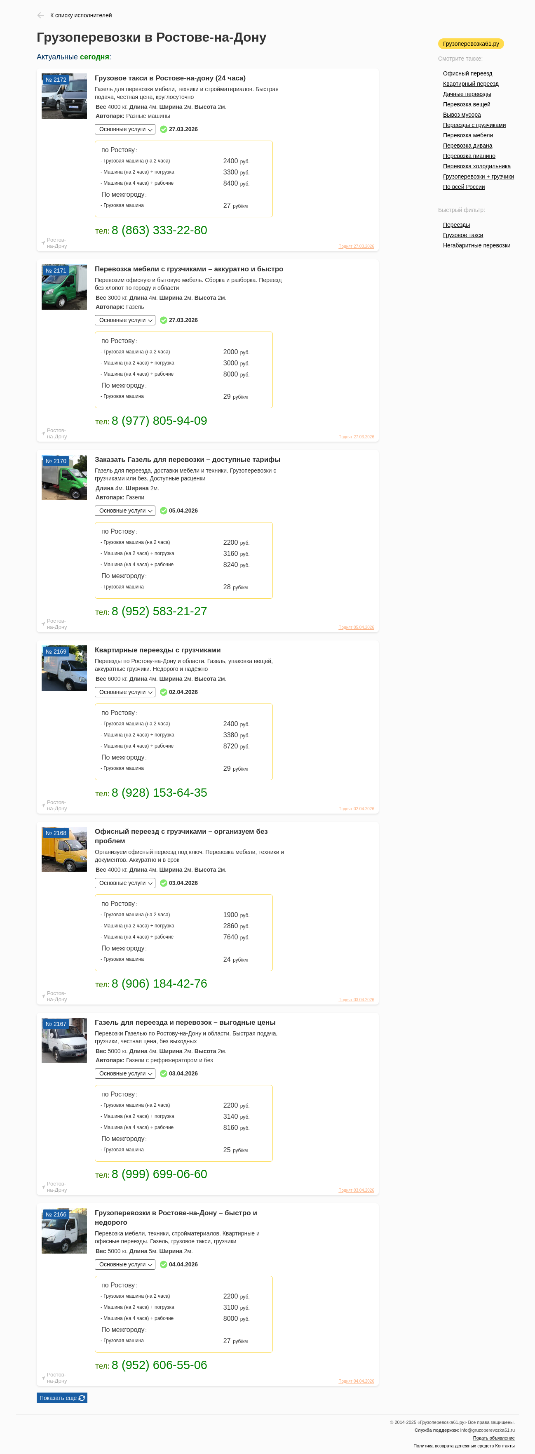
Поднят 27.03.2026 (356, 246)
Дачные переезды (467, 94)
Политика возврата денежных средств (453, 1445)
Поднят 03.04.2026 (356, 1000)
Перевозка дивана (467, 145)
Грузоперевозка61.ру (471, 43)
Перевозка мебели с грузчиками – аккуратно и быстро (189, 269)
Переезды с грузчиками (474, 125)
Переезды (456, 224)
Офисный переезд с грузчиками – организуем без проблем (181, 836)
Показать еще (58, 1398)
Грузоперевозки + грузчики (478, 176)
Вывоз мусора (462, 114)
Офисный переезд (467, 73)
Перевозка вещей (466, 104)
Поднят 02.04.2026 (356, 809)
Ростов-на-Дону (57, 243)
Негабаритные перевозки (477, 245)
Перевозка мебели (468, 135)
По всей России (464, 187)
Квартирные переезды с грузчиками (158, 650)
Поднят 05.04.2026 (356, 627)
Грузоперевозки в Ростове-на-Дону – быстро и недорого (176, 1217)
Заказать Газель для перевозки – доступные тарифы (188, 459)
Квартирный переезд (471, 83)
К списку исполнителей (81, 15)
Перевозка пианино (469, 156)
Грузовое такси (463, 235)
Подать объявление (494, 1437)
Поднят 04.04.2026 (356, 1381)
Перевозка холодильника (477, 166)
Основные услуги (122, 129)
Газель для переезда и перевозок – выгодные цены (185, 1022)
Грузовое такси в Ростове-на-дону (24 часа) (170, 78)
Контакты (505, 1445)
